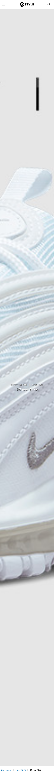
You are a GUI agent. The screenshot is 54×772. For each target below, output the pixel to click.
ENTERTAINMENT (19, 385)
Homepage (6, 770)
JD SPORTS (21, 770)
